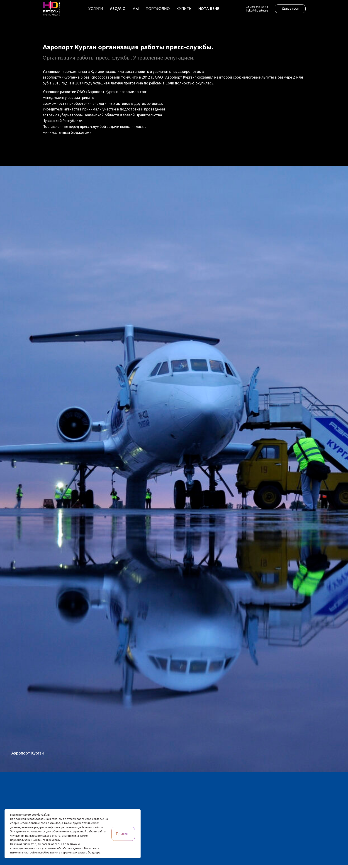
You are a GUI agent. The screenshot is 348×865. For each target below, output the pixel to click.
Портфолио (158, 9)
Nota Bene (208, 9)
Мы (135, 9)
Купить (184, 9)
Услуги (95, 9)
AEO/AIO (118, 9)
